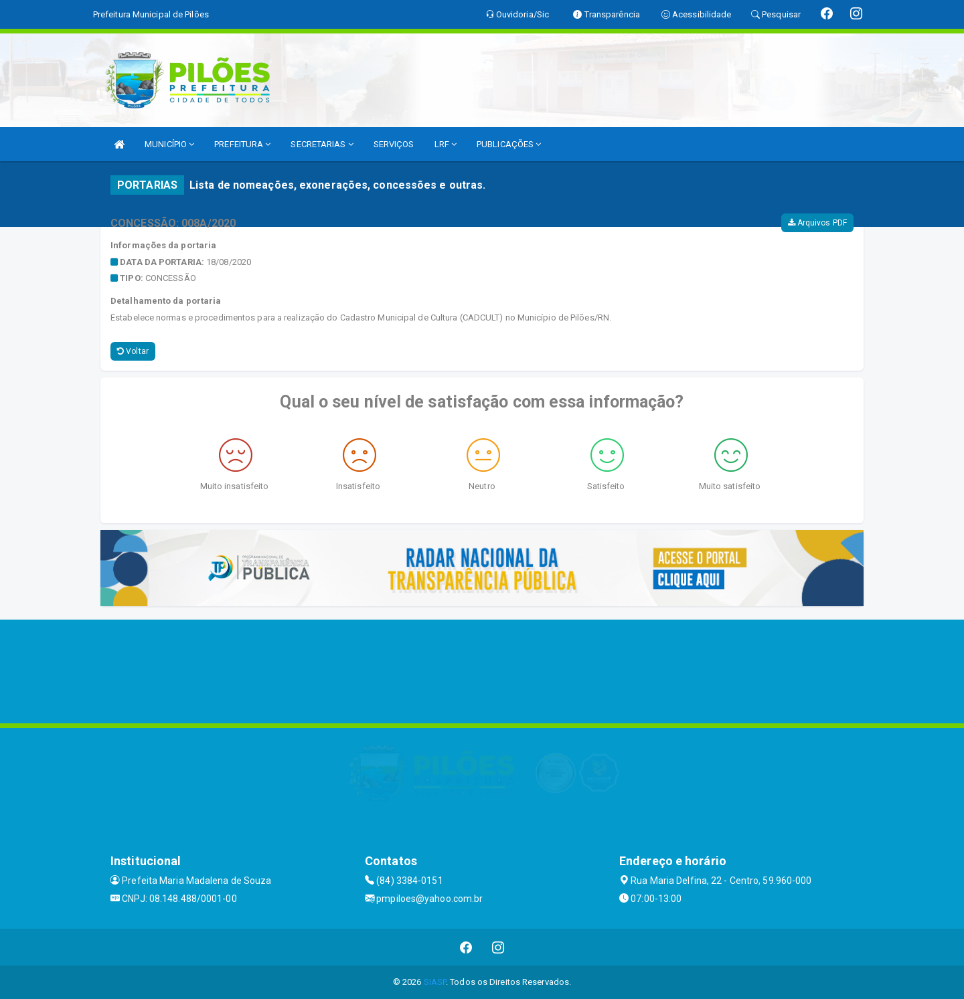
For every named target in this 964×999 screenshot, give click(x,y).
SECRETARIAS (322, 144)
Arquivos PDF (817, 223)
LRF (445, 144)
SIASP (435, 982)
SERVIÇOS (394, 144)
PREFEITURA (242, 144)
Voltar (133, 351)
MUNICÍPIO (169, 144)
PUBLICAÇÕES (509, 144)
